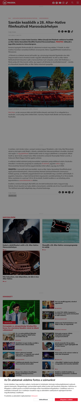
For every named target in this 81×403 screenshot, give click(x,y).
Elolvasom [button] (34, 396)
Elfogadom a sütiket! (66, 399)
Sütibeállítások (43, 399)
